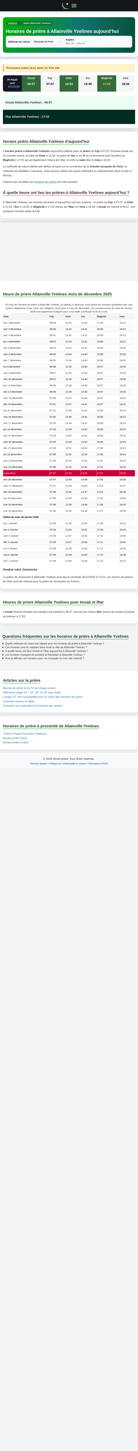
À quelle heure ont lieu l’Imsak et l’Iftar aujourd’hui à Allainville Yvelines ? (46, 651)
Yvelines (12, 23)
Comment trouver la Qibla (18, 701)
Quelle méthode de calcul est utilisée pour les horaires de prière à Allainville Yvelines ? (54, 643)
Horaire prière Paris (15, 738)
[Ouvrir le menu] (74, 5)
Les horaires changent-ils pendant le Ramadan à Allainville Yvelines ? (45, 654)
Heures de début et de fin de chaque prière (29, 688)
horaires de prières (45, 181)
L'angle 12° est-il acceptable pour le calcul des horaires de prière (42, 697)
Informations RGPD (98, 763)
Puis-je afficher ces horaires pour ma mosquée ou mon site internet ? (44, 658)
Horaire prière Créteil (16, 742)
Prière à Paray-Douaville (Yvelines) (25, 733)
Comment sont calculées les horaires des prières (33, 705)
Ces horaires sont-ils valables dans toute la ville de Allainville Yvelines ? (46, 647)
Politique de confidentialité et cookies (67, 763)
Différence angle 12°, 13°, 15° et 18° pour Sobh (32, 692)
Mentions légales (38, 763)
